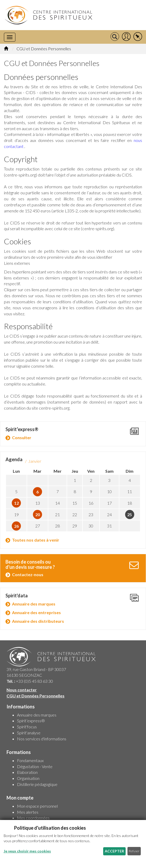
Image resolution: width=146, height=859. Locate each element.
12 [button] (16, 502)
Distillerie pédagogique (37, 784)
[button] (126, 37)
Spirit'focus (27, 726)
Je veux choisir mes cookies (27, 851)
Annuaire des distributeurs (38, 621)
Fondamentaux (30, 760)
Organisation (28, 778)
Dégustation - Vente (34, 766)
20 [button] (37, 514)
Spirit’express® (31, 720)
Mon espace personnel (37, 805)
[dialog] (73, 839)
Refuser (134, 851)
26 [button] (16, 526)
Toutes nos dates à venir (35, 539)
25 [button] (129, 514)
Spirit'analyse (28, 732)
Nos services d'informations (41, 738)
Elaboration (27, 772)
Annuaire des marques (33, 603)
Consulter (21, 437)
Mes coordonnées (33, 817)
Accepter (114, 851)
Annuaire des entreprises (36, 612)
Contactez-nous (27, 574)
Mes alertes (27, 812)
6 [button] (37, 491)
